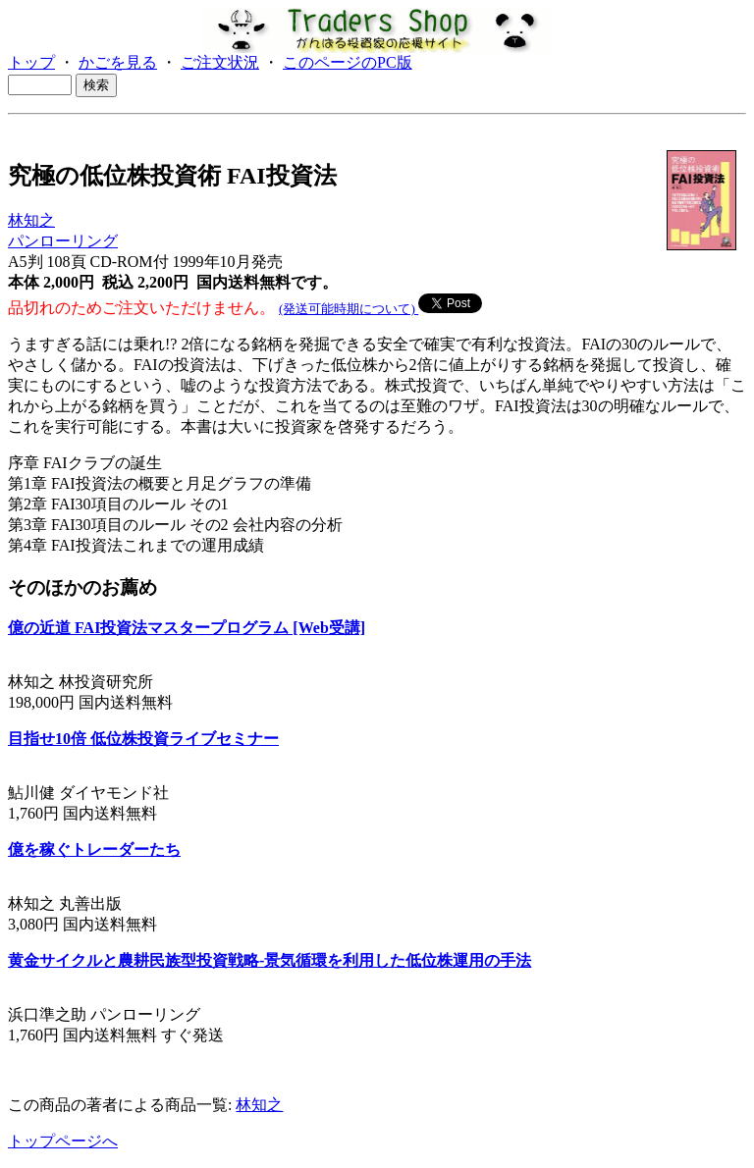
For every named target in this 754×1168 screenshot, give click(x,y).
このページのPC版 (347, 62)
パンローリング (63, 241)
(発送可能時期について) (348, 308)
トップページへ (63, 1141)
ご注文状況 (220, 62)
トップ (31, 62)
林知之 (31, 220)
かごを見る (118, 62)
